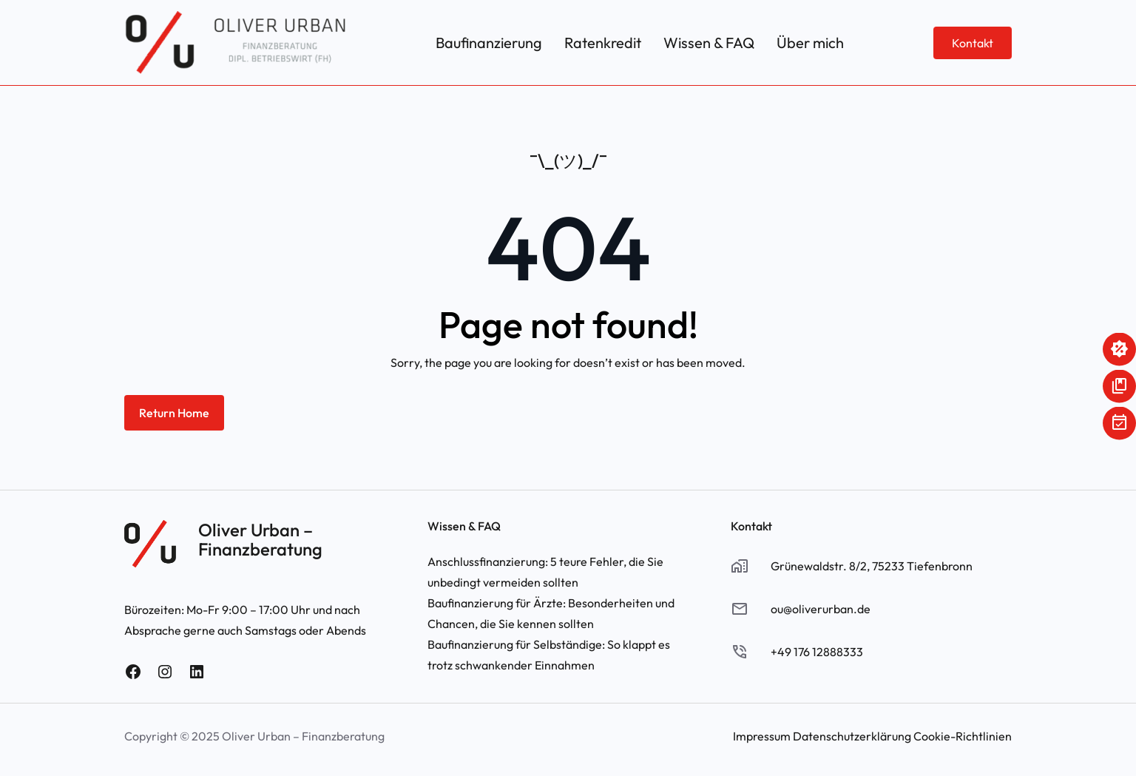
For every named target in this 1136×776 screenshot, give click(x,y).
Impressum (762, 736)
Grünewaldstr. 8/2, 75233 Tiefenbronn (872, 566)
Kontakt (972, 43)
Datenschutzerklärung (852, 736)
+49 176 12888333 (817, 651)
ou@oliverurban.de (820, 608)
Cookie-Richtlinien (962, 736)
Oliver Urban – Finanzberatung (260, 539)
